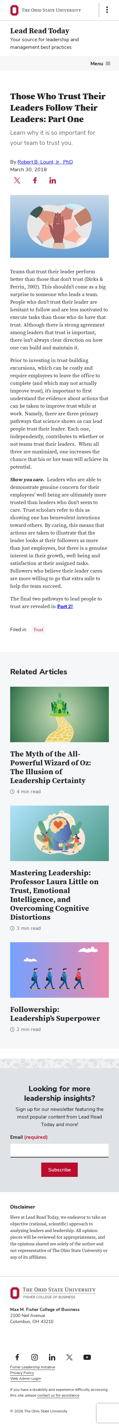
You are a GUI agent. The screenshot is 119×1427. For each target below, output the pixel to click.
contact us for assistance (58, 1395)
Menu (96, 63)
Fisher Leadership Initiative (32, 1367)
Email (29, 1137)
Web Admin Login (25, 1378)
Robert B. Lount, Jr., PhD (45, 162)
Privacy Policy (22, 1372)
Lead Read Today (39, 31)
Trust (38, 629)
